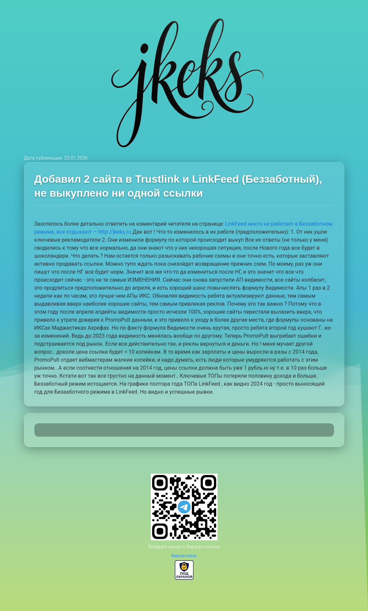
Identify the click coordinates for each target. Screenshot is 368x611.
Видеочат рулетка (184, 555)
